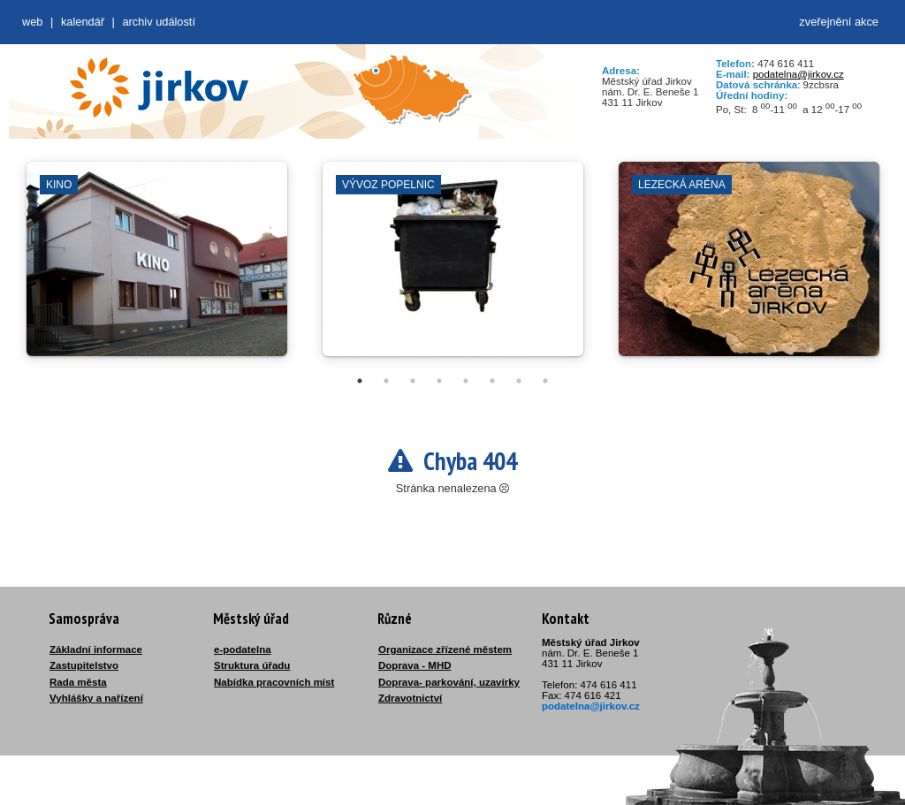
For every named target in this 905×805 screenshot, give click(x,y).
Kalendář (82, 21)
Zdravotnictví (410, 698)
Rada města (78, 682)
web (32, 21)
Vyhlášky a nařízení (96, 698)
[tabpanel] (157, 267)
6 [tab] (492, 381)
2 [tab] (386, 381)
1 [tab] (360, 381)
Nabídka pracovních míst (274, 682)
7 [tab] (519, 381)
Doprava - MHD (415, 665)
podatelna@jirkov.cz (798, 74)
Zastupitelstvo (83, 665)
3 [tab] (413, 381)
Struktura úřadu (252, 665)
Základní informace (95, 649)
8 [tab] (545, 381)
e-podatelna (242, 649)
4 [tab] (439, 381)
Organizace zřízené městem (445, 649)
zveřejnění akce (838, 21)
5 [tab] (466, 381)
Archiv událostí (158, 21)
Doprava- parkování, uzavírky (449, 682)
